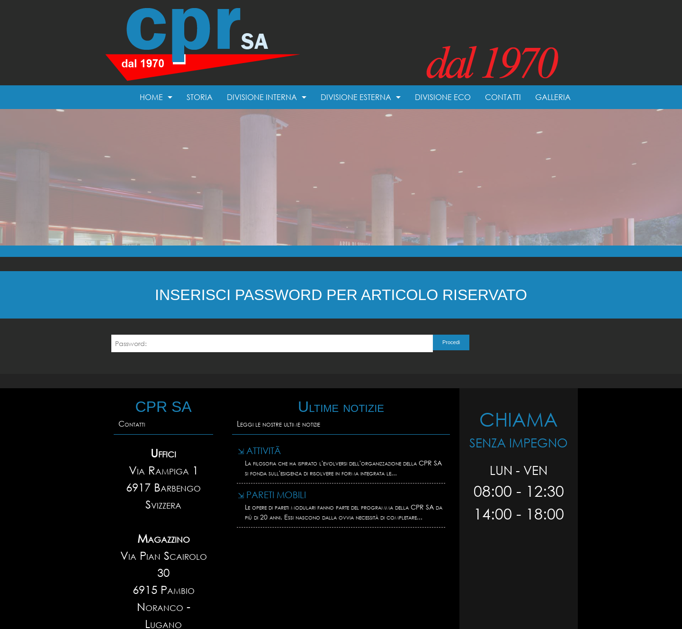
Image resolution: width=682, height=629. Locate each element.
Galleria (553, 97)
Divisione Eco (443, 97)
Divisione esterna (356, 97)
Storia (200, 97)
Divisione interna (262, 97)
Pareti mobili (272, 494)
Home (151, 97)
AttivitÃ (260, 450)
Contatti (503, 97)
